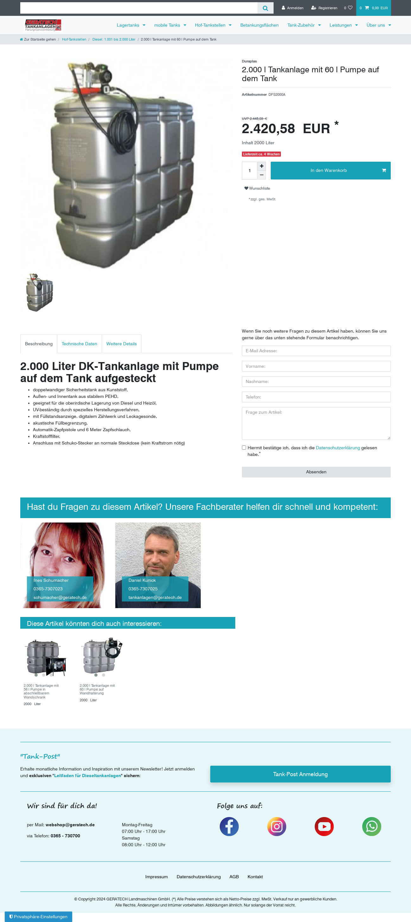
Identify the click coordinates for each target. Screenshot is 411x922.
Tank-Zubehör (302, 25)
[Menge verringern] (261, 175)
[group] (43, 656)
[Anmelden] (292, 8)
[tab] (38, 343)
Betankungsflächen (259, 25)
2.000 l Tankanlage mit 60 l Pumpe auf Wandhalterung (97, 689)
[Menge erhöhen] (261, 166)
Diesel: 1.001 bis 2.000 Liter (114, 39)
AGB (234, 876)
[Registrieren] (324, 8)
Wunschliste (257, 188)
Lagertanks (129, 25)
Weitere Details (121, 343)
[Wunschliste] (348, 8)
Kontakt (255, 876)
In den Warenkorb (348, 170)
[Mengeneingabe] (249, 170)
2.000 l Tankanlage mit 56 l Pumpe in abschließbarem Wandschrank (41, 691)
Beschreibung (39, 343)
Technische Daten (79, 343)
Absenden (316, 471)
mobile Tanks (167, 25)
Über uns (376, 25)
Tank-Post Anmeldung (300, 774)
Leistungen (341, 25)
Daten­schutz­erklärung (199, 876)
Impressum (156, 876)
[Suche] (265, 8)
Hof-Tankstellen (211, 25)
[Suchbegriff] (138, 8)
